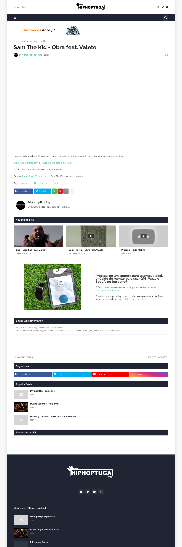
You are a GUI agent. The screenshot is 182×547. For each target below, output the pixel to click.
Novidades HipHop (38, 41)
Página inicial (20, 41)
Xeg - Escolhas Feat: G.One (30, 250)
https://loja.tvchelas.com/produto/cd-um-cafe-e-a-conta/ (43, 163)
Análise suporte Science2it (109, 290)
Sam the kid (45, 183)
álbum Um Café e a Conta (34, 176)
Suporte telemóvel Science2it (131, 299)
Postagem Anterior (24, 357)
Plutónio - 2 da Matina (133, 250)
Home (16, 7)
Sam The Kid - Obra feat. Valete (86, 250)
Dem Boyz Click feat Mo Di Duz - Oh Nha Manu (53, 416)
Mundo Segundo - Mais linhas (44, 404)
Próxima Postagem (157, 357)
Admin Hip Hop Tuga (39, 202)
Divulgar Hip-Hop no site (42, 391)
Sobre (24, 7)
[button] (14, 17)
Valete (56, 183)
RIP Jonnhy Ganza (39, 542)
